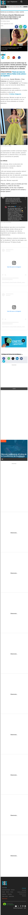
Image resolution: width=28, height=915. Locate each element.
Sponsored (4, 898)
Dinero (7, 892)
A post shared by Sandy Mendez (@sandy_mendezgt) (14, 282)
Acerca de (24, 890)
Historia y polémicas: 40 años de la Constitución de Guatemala (14, 455)
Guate (3, 892)
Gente (22, 12)
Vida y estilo (5, 896)
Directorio (24, 895)
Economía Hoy (6, 889)
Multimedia (11, 896)
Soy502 (4, 887)
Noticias (13, 889)
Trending (9, 894)
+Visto (14, 388)
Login (8, 1)
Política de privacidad (21, 892)
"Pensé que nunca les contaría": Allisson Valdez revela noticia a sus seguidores (13, 73)
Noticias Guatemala (8, 12)
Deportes (4, 894)
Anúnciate (24, 888)
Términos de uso (22, 894)
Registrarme (14, 1)
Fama (17, 12)
